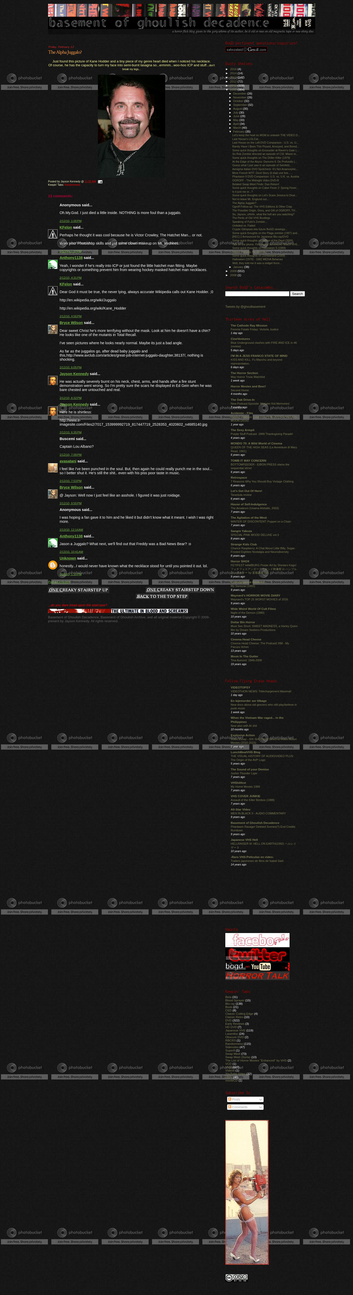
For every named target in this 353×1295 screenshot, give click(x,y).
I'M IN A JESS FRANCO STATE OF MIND (259, 355)
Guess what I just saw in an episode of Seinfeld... (262, 165)
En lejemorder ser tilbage (249, 700)
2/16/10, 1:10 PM (71, 574)
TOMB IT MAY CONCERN (248, 460)
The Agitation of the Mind (249, 517)
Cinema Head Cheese (246, 639)
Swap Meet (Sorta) (237, 1057)
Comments (237, 1107)
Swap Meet (232, 1053)
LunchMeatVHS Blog (245, 752)
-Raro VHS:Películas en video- (252, 857)
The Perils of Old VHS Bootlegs (251, 217)
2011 (233, 85)
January (238, 266)
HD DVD (231, 1027)
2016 (233, 69)
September (240, 104)
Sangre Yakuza (241, 531)
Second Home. (240, 390)
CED (228, 1010)
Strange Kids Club (244, 544)
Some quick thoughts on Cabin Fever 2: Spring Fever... (265, 187)
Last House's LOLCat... (246, 139)
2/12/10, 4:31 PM (71, 277)
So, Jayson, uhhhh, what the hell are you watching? (263, 214)
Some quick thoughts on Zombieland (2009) (258, 255)
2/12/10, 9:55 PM (71, 503)
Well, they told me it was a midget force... (257, 263)
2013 (233, 77)
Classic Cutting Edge (239, 1013)
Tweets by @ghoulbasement (245, 307)
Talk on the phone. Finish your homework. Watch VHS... (266, 244)
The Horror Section (244, 373)
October (238, 101)
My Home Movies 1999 (245, 786)
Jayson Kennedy (74, 374)
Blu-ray (230, 1003)
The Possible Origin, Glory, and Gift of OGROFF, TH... (264, 210)
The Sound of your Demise (250, 769)
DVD (228, 1020)
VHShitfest (238, 782)
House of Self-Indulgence (249, 504)
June (236, 116)
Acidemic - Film (242, 413)
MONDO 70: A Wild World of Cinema (256, 443)
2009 (233, 271)
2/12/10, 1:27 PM (71, 251)
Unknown (68, 558)
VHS (228, 1067)
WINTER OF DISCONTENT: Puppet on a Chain (261, 521)
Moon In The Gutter (244, 656)
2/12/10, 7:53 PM (71, 480)
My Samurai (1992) (243, 586)
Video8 (230, 1070)
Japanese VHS (235, 1030)
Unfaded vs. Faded (243, 225)
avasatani (68, 461)
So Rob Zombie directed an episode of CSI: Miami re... (265, 153)
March (237, 127)
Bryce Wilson (71, 323)
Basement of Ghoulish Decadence (255, 822)
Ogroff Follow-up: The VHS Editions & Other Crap (262, 206)
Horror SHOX (240, 561)
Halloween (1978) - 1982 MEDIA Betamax (257, 259)
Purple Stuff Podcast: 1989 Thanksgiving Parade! (262, 433)
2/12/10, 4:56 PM (71, 316)
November (240, 97)
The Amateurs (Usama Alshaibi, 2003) (255, 508)
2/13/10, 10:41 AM (71, 551)
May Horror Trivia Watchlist (248, 376)
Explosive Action (243, 735)
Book (228, 1007)
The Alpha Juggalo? (65, 52)
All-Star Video (240, 809)
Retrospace (239, 477)
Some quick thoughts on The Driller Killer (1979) (261, 157)
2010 (233, 89)
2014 (233, 73)
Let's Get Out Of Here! (246, 490)
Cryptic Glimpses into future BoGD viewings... (259, 229)
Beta (228, 997)
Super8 (230, 1050)
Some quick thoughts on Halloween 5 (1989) (259, 247)
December (240, 93)
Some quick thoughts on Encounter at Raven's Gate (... (265, 150)
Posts (234, 1099)
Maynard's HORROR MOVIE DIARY (255, 595)
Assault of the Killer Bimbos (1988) (253, 800)
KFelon (66, 227)
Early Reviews (234, 1023)
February (239, 131)
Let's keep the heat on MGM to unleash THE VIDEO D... (266, 135)
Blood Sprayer (234, 1000)
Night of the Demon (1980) (247, 612)
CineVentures (240, 338)
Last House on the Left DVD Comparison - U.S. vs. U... (265, 142)
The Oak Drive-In (243, 399)
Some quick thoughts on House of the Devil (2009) (262, 240)
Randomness (72, 184)
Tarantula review (241, 494)
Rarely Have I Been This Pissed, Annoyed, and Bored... (265, 146)
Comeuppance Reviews (247, 582)
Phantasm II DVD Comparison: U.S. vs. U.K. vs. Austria (265, 176)
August (238, 108)
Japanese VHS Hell (244, 839)
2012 (233, 81)
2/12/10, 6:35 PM (71, 432)
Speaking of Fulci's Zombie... (249, 221)
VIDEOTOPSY (240, 687)
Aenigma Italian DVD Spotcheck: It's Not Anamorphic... (265, 169)
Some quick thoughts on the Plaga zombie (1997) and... (265, 233)
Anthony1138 (71, 258)
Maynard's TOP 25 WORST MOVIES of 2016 (259, 599)
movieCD (231, 1080)
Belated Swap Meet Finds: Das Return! (255, 184)
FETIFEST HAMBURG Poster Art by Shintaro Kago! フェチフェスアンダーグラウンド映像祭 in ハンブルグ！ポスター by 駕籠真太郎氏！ (264, 569)
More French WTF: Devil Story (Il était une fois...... (262, 172)
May (236, 120)
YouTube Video (235, 1073)
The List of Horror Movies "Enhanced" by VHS (256, 1060)
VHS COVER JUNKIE (245, 796)
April (236, 123)
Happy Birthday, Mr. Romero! (249, 251)
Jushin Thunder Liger (244, 773)
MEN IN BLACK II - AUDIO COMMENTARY (258, 813)
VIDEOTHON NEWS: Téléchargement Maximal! (261, 691)
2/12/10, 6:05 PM (71, 367)
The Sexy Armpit (242, 430)
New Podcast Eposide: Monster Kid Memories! (260, 403)
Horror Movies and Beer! (248, 386)
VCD (228, 1063)
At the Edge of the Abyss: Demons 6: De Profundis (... (264, 161)
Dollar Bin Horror (243, 622)
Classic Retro (234, 1017)
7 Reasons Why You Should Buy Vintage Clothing (262, 481)
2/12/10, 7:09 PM (71, 454)
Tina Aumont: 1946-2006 (246, 660)
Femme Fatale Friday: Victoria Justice (255, 329)
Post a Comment (59, 581)
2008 (233, 275)
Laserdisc (231, 1033)
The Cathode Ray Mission (249, 325)
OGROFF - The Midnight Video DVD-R (255, 180)
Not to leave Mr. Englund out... (250, 199)
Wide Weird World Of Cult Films (253, 608)
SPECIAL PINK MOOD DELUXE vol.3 (255, 534)
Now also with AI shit (244, 725)
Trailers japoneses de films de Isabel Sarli (257, 860)
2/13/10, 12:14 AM (71, 529)
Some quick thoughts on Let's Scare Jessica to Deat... (264, 195)
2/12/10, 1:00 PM (71, 220)
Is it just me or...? (242, 191)
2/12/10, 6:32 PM (71, 397)
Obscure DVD (234, 1037)
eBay (228, 1077)
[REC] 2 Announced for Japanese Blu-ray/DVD (260, 236)
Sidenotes (232, 1047)
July (236, 112)
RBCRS (230, 1040)
